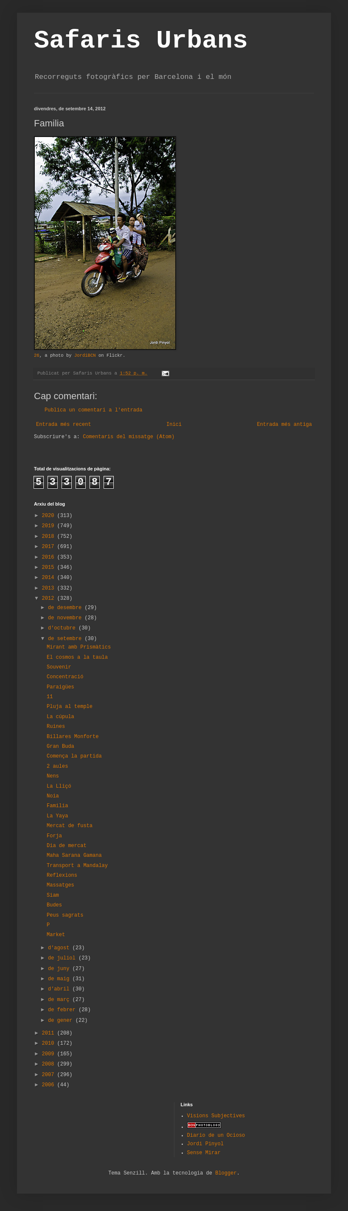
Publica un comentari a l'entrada (93, 410)
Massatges (60, 885)
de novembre (66, 618)
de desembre (66, 608)
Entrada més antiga (284, 425)
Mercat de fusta (70, 826)
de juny (60, 969)
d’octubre (63, 628)
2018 (49, 537)
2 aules (57, 766)
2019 (49, 526)
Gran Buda (60, 747)
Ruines (56, 727)
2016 (49, 557)
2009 (49, 1054)
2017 (49, 547)
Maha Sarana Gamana (74, 856)
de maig (60, 979)
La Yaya (57, 816)
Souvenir (59, 667)
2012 (49, 598)
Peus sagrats (65, 915)
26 (36, 355)
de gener (62, 1021)
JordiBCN (85, 355)
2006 (49, 1085)
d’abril (60, 989)
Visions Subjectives (216, 1116)
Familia (57, 806)
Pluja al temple (70, 707)
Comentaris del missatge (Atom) (128, 437)
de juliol (63, 958)
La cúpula (60, 717)
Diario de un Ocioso (216, 1135)
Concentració (65, 677)
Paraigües (60, 687)
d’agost (60, 948)
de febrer (63, 1010)
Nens (53, 776)
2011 (49, 1033)
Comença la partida (74, 756)
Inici (174, 425)
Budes (54, 905)
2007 (49, 1075)
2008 (49, 1064)
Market (56, 935)
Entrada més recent (63, 425)
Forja (54, 836)
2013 (49, 588)
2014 (49, 578)
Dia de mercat (67, 846)
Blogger (225, 1173)
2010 (49, 1043)
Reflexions (62, 875)
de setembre (66, 639)
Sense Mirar (204, 1153)
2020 (49, 516)
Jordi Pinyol (205, 1144)
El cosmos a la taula (77, 657)
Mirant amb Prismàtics (79, 647)
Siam (53, 895)
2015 (49, 568)
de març (60, 1000)
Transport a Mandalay (77, 866)
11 (50, 697)
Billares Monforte (72, 737)
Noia (53, 796)
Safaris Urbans (141, 40)
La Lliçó (59, 786)
